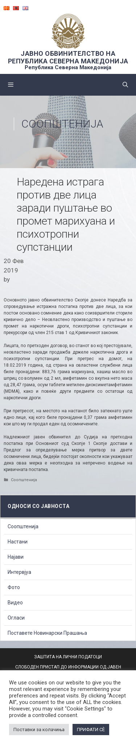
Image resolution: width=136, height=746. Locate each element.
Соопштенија (62, 123)
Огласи (16, 618)
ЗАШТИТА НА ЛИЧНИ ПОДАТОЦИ (68, 656)
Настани (18, 542)
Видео (15, 602)
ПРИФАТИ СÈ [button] (91, 729)
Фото (14, 587)
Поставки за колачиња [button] (39, 729)
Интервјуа (19, 572)
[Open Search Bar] (125, 85)
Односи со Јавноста (38, 506)
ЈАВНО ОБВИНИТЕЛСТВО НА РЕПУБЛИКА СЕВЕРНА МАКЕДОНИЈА (68, 57)
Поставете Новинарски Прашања (47, 633)
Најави (16, 557)
